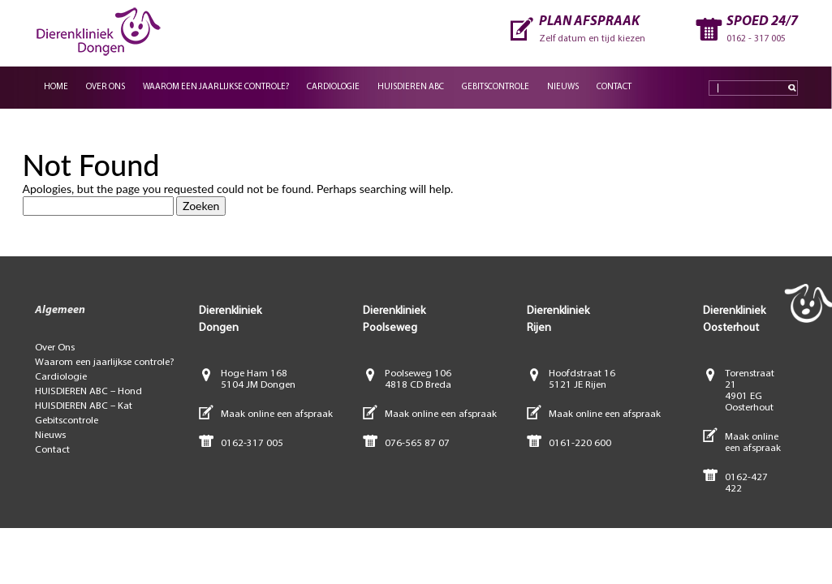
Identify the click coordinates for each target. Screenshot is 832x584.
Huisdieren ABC (410, 87)
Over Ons (105, 87)
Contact (614, 87)
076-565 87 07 (417, 443)
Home (56, 87)
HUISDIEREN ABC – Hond (88, 391)
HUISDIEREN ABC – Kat (83, 406)
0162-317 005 (252, 443)
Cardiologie (333, 87)
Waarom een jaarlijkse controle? (216, 87)
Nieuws (563, 87)
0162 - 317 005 (756, 39)
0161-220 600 (580, 443)
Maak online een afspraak (277, 414)
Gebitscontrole (495, 87)
